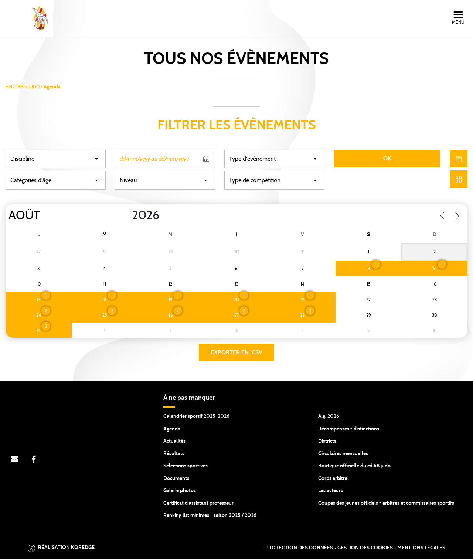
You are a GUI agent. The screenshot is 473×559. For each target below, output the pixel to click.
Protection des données (299, 548)
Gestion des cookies (365, 548)
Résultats (173, 453)
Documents (176, 478)
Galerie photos (179, 490)
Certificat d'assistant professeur (198, 503)
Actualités (174, 441)
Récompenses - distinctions (348, 429)
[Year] (126, 215)
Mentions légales (421, 548)
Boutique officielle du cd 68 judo (354, 465)
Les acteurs (330, 490)
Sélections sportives (185, 465)
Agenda (171, 429)
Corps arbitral (333, 478)
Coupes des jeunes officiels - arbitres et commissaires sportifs (386, 503)
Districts (327, 441)
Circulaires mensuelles (343, 453)
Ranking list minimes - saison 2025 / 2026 (209, 515)
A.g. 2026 (328, 416)
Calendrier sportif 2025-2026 (196, 416)
